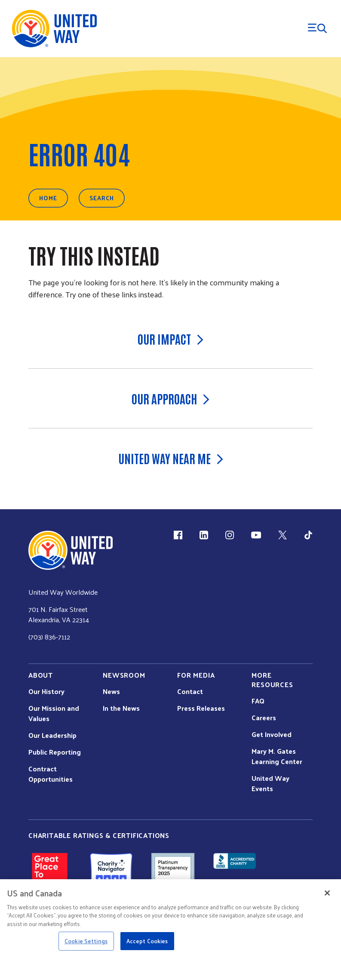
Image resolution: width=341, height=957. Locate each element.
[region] (170, 918)
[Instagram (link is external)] (229, 535)
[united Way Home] (70, 550)
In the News (121, 708)
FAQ (258, 701)
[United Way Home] (54, 29)
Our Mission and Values (53, 713)
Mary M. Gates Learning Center (277, 756)
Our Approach (170, 398)
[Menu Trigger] (317, 28)
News (111, 691)
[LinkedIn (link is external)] (204, 535)
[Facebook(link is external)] (178, 535)
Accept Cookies (147, 941)
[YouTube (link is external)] (256, 535)
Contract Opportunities (50, 774)
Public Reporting (54, 752)
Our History (46, 691)
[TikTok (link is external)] (308, 535)
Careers (264, 717)
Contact (190, 691)
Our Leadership (52, 735)
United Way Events (270, 783)
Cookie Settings (86, 941)
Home (48, 198)
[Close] (327, 893)
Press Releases (201, 708)
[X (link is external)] (282, 535)
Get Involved (272, 734)
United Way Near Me (170, 458)
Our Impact (170, 338)
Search (101, 198)
